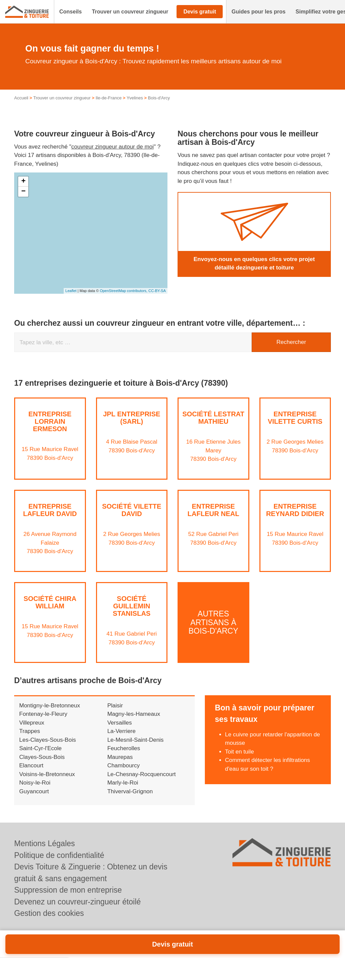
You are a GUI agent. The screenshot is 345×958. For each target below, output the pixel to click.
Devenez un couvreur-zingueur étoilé (77, 901)
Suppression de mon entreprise (68, 890)
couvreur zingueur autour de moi (112, 146)
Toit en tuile (239, 751)
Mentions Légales (44, 843)
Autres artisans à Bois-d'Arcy (213, 622)
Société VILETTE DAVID (131, 510)
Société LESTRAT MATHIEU (213, 417)
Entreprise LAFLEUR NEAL (213, 510)
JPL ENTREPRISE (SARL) (131, 417)
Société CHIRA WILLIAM (50, 602)
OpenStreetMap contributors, (124, 291)
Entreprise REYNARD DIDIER (295, 510)
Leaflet (70, 291)
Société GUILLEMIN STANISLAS (132, 606)
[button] (70, 12)
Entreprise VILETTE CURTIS (295, 417)
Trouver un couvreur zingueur (62, 97)
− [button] (23, 192)
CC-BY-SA (157, 291)
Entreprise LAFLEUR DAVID (50, 510)
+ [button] (23, 182)
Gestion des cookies (49, 913)
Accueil (21, 97)
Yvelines (135, 97)
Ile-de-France (109, 97)
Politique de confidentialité (59, 855)
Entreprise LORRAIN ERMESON (49, 421)
